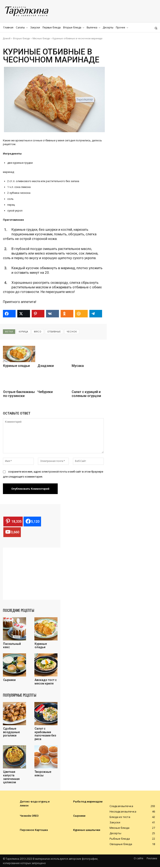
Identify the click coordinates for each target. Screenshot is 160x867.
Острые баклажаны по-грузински (19, 394)
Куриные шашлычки (85, 829)
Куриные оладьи (16, 366)
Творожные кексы (43, 773)
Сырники (9, 680)
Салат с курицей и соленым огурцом (86, 394)
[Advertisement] (34, 574)
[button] (156, 28)
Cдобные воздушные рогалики (11, 732)
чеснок (72, 331)
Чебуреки (45, 392)
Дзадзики (46, 366)
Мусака (78, 366)
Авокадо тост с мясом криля (46, 681)
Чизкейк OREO (29, 815)
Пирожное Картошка (32, 829)
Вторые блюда (21, 38)
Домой (6, 38)
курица (23, 331)
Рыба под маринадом (86, 801)
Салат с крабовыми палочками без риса (45, 734)
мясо (37, 331)
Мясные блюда (41, 38)
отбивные (54, 331)
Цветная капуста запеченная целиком (11, 777)
